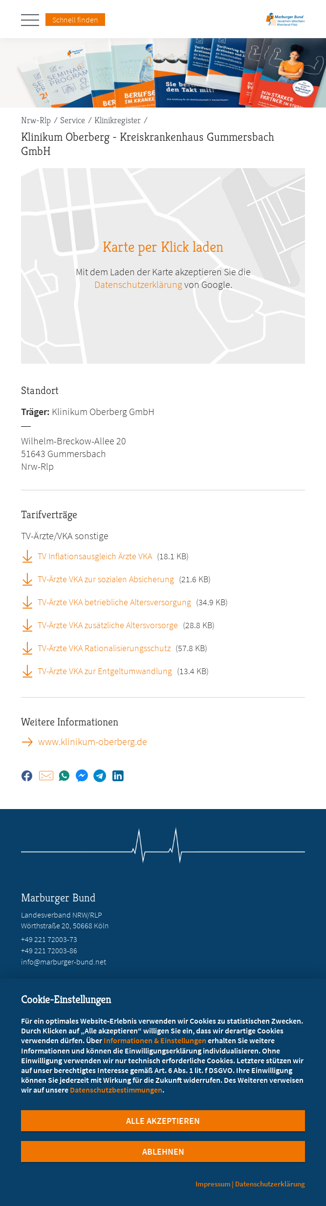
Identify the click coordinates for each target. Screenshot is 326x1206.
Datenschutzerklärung (270, 1183)
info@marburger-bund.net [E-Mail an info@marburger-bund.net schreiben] (63, 961)
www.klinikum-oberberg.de (92, 741)
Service (72, 120)
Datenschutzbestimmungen (116, 1090)
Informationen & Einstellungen (155, 1040)
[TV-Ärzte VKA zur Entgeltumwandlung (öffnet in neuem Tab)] (31, 670)
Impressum (213, 1183)
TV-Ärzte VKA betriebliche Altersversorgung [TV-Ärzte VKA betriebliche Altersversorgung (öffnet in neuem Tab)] (114, 602)
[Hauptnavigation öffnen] (33, 20)
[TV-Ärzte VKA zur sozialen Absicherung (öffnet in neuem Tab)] (31, 578)
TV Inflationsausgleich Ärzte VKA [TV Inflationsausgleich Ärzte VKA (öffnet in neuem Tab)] (95, 556)
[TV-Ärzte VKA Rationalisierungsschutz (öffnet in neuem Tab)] (31, 647)
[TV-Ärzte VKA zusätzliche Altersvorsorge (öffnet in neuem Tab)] (31, 624)
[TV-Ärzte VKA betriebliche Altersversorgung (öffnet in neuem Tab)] (31, 601)
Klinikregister (117, 120)
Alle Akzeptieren (163, 1120)
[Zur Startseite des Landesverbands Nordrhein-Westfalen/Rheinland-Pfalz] (285, 22)
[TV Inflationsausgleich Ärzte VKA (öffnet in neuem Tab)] (31, 555)
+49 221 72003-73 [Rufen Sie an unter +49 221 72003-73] (49, 939)
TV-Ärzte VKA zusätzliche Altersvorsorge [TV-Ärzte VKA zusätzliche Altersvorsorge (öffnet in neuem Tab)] (108, 625)
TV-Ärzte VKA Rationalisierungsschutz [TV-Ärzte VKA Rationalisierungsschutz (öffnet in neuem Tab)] (104, 648)
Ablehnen (163, 1151)
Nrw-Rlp (36, 120)
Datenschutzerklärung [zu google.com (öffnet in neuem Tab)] (138, 284)
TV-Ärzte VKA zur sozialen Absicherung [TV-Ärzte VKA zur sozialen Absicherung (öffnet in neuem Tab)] (106, 579)
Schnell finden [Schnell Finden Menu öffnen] (75, 19)
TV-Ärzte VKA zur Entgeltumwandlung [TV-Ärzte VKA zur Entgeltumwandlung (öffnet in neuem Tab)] (105, 671)
